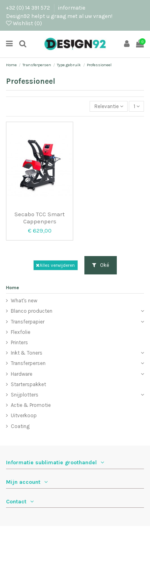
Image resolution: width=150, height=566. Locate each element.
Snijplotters (24, 395)
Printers (19, 342)
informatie (71, 7)
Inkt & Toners (26, 353)
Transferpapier (27, 322)
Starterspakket (28, 384)
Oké (100, 265)
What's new (24, 301)
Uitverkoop (24, 415)
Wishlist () (24, 23)
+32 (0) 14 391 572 (28, 7)
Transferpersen (28, 363)
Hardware (21, 374)
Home (12, 287)
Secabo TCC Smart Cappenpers (39, 218)
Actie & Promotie (31, 405)
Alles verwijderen (55, 265)
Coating (20, 426)
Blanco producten (31, 311)
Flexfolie (20, 332)
